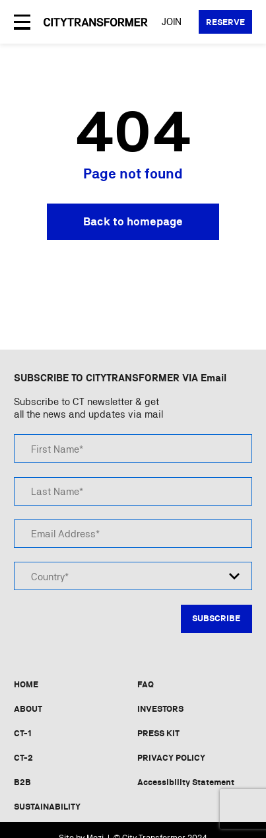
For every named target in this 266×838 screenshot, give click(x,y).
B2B (22, 782)
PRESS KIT (158, 733)
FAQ (145, 684)
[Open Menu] (22, 22)
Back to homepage (133, 221)
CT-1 (23, 733)
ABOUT (28, 709)
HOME (26, 684)
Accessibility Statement (185, 782)
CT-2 (23, 758)
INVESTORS (160, 709)
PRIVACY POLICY (171, 758)
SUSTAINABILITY (47, 807)
